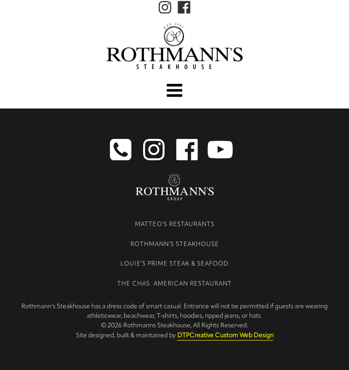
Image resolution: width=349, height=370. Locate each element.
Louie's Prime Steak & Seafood (174, 264)
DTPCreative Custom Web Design (225, 335)
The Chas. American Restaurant (174, 284)
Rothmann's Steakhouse (174, 244)
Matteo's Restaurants (174, 224)
